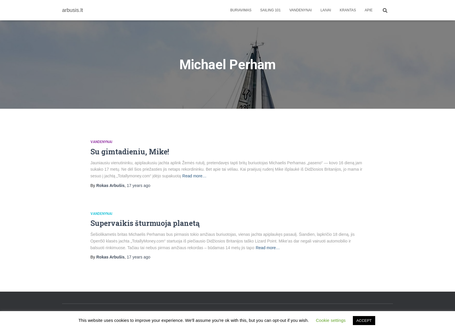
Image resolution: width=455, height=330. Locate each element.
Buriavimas (240, 10)
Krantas (348, 10)
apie (369, 10)
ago (138, 185)
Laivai (325, 10)
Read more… (194, 176)
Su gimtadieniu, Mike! (130, 151)
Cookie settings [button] (331, 320)
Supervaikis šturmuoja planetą (145, 223)
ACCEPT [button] (364, 320)
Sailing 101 (270, 10)
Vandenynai (300, 10)
